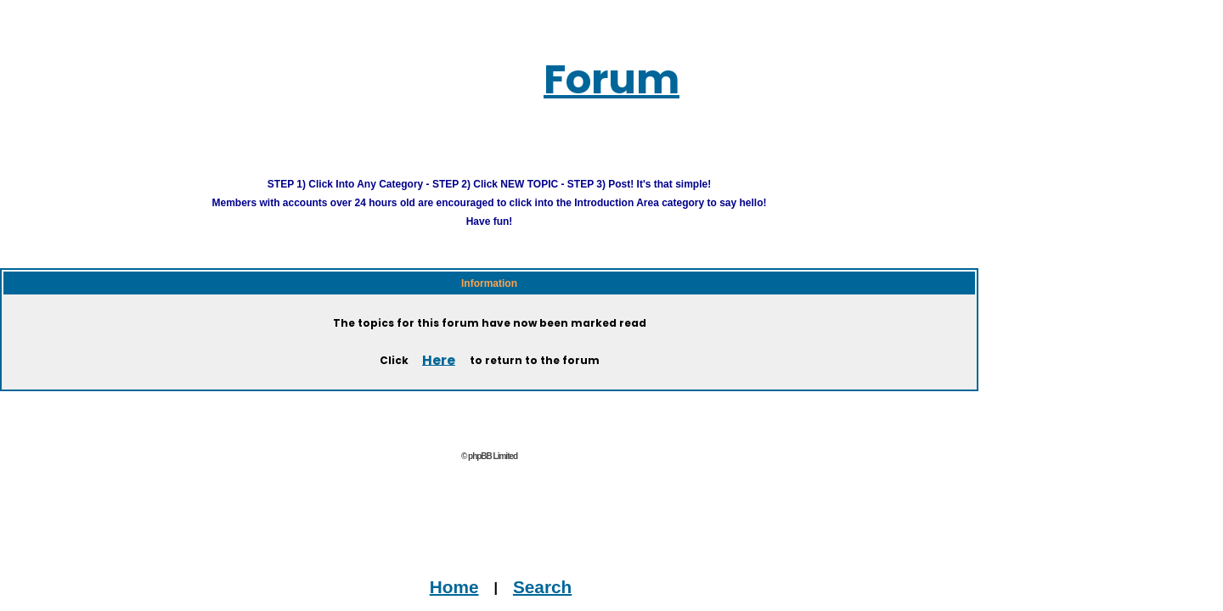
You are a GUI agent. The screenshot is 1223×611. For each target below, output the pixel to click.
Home (460, 565)
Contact (417, 602)
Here (439, 338)
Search (513, 565)
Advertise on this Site (524, 602)
